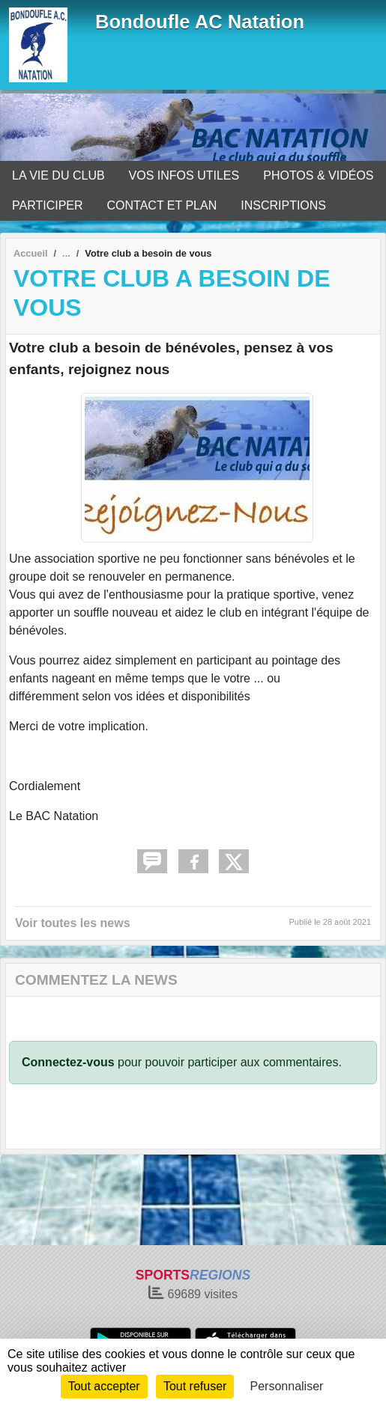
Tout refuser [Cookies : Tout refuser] (194, 1386)
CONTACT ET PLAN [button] (162, 205)
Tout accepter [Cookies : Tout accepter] (104, 1386)
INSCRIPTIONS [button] (283, 205)
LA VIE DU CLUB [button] (58, 175)
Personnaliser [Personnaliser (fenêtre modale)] (287, 1386)
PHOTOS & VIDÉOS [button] (318, 175)
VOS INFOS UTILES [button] (184, 175)
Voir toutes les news (72, 923)
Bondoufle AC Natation (199, 21)
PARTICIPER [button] (47, 205)
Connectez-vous (68, 1062)
